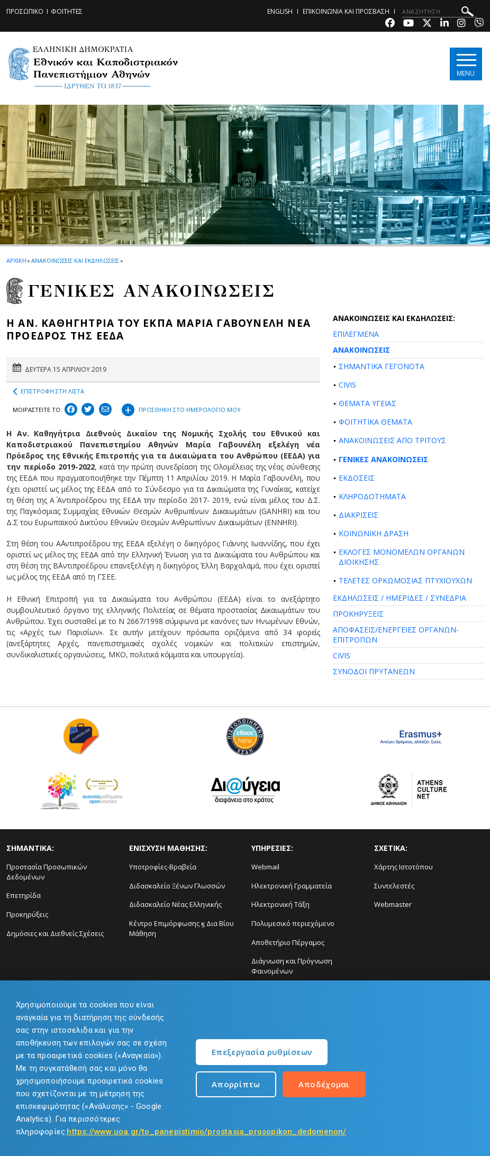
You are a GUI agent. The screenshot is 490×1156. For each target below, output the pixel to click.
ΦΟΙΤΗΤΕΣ (67, 11)
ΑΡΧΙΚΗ (16, 260)
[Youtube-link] (408, 24)
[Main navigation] (465, 64)
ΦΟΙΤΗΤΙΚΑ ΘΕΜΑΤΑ (375, 422)
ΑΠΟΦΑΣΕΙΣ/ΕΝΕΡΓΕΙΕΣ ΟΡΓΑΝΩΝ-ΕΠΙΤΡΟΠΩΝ (396, 634)
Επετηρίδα (23, 895)
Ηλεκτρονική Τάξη (280, 904)
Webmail (265, 866)
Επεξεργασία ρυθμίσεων (262, 1052)
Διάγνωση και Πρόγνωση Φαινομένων (291, 966)
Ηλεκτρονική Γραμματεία (291, 886)
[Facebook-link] (390, 24)
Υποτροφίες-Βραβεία (162, 866)
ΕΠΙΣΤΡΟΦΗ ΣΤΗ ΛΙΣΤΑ (48, 391)
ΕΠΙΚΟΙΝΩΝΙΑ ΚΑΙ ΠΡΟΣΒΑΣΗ (346, 11)
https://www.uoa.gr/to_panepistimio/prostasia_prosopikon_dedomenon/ (206, 1131)
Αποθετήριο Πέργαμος (287, 942)
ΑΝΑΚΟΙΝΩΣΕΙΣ (361, 350)
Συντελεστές (394, 886)
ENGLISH (280, 11)
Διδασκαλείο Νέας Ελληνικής (175, 904)
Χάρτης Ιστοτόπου (403, 866)
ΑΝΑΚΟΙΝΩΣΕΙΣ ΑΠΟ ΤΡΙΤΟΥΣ (392, 440)
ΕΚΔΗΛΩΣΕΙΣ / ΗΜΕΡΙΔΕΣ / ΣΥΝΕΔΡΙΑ (399, 598)
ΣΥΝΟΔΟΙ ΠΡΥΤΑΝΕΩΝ (374, 671)
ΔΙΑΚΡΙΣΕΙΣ (358, 515)
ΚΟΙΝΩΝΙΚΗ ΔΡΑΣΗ (374, 533)
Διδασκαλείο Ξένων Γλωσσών (177, 886)
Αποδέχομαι (324, 1084)
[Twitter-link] (427, 24)
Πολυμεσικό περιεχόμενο (292, 923)
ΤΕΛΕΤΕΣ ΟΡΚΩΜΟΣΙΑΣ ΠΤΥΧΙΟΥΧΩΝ (405, 580)
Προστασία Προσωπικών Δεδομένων (46, 872)
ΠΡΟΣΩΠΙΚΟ (24, 11)
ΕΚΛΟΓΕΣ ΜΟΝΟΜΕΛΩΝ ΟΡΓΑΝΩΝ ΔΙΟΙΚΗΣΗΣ (402, 556)
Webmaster (393, 904)
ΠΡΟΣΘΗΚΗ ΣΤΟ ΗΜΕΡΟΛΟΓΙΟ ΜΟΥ (181, 408)
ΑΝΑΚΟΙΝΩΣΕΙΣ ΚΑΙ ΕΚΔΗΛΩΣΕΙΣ (75, 260)
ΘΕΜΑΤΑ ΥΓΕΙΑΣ (367, 403)
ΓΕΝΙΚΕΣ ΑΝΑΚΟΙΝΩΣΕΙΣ (383, 459)
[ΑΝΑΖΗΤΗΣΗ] (439, 11)
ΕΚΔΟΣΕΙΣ (357, 478)
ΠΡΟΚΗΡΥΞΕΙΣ (358, 614)
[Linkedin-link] (444, 24)
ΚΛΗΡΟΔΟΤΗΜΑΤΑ (372, 496)
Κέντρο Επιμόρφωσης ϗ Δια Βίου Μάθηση (181, 928)
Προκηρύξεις (27, 914)
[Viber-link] (479, 24)
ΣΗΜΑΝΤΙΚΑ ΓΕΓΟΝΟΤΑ (381, 366)
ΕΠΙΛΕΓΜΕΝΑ (356, 334)
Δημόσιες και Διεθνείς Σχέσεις (55, 933)
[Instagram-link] (461, 24)
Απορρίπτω (236, 1084)
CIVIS (347, 385)
